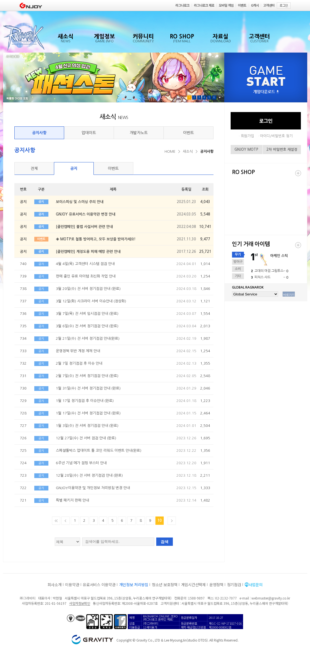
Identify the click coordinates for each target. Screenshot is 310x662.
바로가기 (288, 294)
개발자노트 (139, 133)
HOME (170, 151)
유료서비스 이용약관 (99, 584)
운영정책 (216, 584)
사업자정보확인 (79, 603)
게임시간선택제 (193, 584)
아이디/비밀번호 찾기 (276, 136)
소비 (238, 269)
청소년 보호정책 (165, 584)
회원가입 (247, 136)
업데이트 (89, 133)
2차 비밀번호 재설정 (281, 149)
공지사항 (39, 133)
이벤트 (188, 133)
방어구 (238, 261)
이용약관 (72, 584)
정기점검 (234, 584)
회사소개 (55, 584)
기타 (238, 276)
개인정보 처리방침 (133, 584)
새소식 (188, 151)
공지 (73, 168)
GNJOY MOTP (246, 149)
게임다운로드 (266, 92)
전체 (34, 168)
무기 (238, 254)
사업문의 (256, 584)
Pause (220, 97)
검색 (164, 541)
